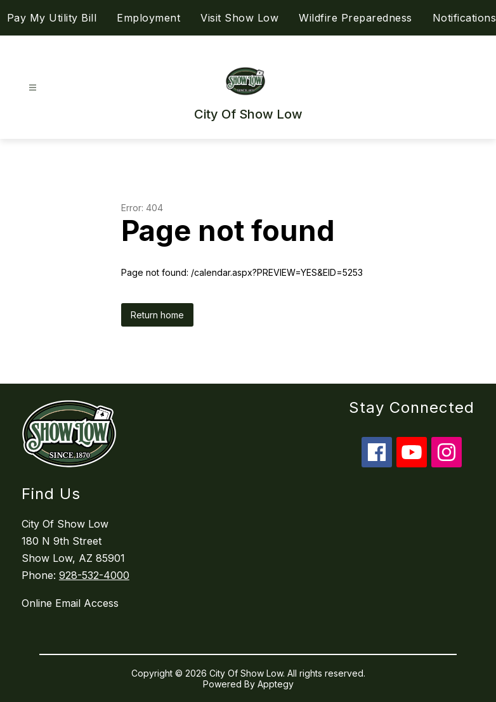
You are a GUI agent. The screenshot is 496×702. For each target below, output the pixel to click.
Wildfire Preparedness (355, 17)
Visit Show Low (239, 17)
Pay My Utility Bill (52, 17)
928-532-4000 (94, 575)
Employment (148, 17)
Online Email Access (70, 603)
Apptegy (276, 684)
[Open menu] (32, 88)
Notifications (465, 17)
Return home (157, 314)
